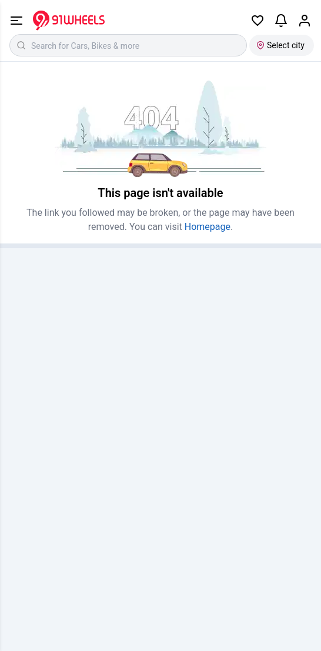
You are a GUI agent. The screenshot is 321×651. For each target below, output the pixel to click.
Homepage (207, 226)
